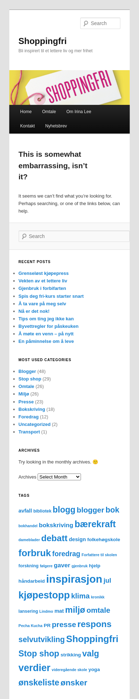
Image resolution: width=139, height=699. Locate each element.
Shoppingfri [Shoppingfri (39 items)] (92, 639)
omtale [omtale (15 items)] (98, 610)
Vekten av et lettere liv (43, 280)
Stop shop (30, 379)
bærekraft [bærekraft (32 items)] (95, 524)
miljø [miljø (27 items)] (75, 610)
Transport (29, 432)
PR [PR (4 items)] (47, 625)
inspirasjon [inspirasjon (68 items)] (74, 579)
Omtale (49, 111)
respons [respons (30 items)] (94, 624)
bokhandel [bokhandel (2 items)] (28, 526)
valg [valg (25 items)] (90, 653)
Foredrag (29, 416)
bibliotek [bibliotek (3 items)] (42, 511)
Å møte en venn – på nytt (46, 333)
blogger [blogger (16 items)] (90, 510)
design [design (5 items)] (77, 539)
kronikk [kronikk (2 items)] (98, 597)
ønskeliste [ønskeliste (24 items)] (39, 682)
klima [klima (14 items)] (80, 596)
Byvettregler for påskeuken (49, 326)
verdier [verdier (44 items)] (35, 667)
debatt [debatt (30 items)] (54, 538)
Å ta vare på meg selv (42, 303)
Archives (28, 477)
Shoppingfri (43, 41)
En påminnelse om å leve (46, 341)
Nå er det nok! (34, 311)
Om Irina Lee (78, 111)
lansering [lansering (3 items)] (28, 611)
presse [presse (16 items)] (64, 624)
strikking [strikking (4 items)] (71, 654)
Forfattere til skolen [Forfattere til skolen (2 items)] (99, 555)
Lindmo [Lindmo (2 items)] (46, 611)
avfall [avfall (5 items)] (25, 511)
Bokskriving (32, 409)
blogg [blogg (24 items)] (64, 509)
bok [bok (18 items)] (112, 509)
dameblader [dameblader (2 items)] (29, 540)
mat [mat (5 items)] (59, 611)
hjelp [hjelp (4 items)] (94, 565)
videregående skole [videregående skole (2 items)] (69, 670)
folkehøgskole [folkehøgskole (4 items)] (103, 539)
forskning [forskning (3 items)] (29, 565)
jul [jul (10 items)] (107, 580)
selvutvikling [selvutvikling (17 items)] (42, 639)
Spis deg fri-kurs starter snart (51, 296)
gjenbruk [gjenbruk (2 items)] (80, 566)
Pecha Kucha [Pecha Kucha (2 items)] (31, 625)
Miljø (24, 394)
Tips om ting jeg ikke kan (46, 318)
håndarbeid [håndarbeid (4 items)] (32, 581)
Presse (26, 401)
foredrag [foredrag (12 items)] (66, 554)
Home (26, 111)
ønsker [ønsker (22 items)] (74, 682)
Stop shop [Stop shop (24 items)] (39, 653)
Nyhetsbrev (56, 125)
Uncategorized (35, 424)
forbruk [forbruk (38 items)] (35, 553)
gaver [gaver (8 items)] (62, 565)
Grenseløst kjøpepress (44, 273)
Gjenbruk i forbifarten (42, 288)
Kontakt (27, 125)
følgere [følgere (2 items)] (46, 566)
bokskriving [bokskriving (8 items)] (56, 525)
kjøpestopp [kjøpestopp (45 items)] (44, 595)
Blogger (27, 371)
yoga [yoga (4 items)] (94, 669)
